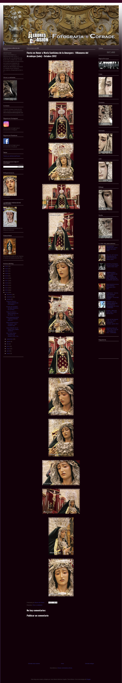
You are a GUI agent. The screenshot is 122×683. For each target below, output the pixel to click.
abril (8, 351)
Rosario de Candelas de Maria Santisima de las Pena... (12, 308)
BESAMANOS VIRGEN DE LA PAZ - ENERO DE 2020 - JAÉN (112, 248)
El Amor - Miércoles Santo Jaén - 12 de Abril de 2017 (111, 312)
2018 (6, 278)
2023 (6, 266)
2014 (6, 287)
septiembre (10, 339)
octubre (9, 299)
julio (8, 344)
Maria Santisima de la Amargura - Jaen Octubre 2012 (12, 324)
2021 (6, 271)
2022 (6, 268)
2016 (6, 283)
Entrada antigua (89, 663)
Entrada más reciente (34, 663)
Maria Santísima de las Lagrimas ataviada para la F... (12, 319)
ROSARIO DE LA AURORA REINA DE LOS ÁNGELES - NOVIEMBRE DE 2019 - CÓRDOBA (112, 304)
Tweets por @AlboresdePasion (11, 156)
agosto (9, 341)
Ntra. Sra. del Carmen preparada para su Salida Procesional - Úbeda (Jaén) (112, 257)
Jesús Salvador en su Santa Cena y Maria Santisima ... (12, 329)
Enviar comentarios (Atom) (65, 668)
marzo (8, 353)
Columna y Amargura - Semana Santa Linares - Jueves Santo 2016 (112, 265)
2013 (6, 290)
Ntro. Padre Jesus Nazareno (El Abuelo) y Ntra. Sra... (12, 334)
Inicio (62, 663)
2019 (6, 276)
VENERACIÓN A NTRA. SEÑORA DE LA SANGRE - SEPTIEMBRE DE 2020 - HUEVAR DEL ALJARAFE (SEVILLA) (112, 276)
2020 (6, 273)
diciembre (9, 294)
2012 (6, 292)
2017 (6, 280)
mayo (8, 348)
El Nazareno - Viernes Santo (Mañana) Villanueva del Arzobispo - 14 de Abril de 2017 (112, 295)
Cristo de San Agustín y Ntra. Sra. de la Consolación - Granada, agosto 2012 (112, 321)
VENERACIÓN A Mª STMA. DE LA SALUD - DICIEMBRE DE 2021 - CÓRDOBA (112, 330)
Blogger (88, 679)
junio (8, 346)
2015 (6, 285)
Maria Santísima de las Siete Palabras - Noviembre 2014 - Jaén (112, 286)
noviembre (10, 297)
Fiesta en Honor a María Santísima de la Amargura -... (12, 303)
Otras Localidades (37, 605)
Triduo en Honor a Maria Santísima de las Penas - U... (12, 313)
